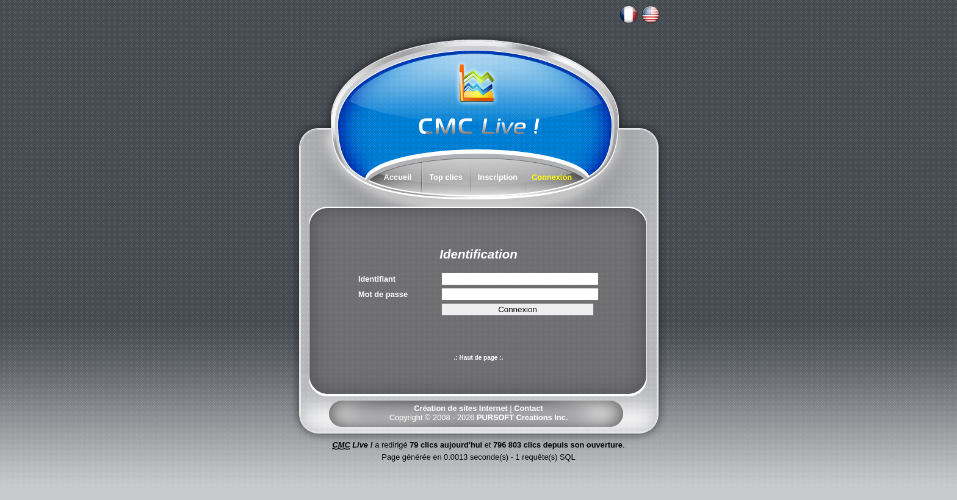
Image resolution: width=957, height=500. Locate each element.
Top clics (446, 177)
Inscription (498, 177)
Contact (528, 408)
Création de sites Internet (461, 408)
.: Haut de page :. (479, 357)
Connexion (552, 177)
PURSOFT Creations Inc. (522, 417)
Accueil (398, 177)
